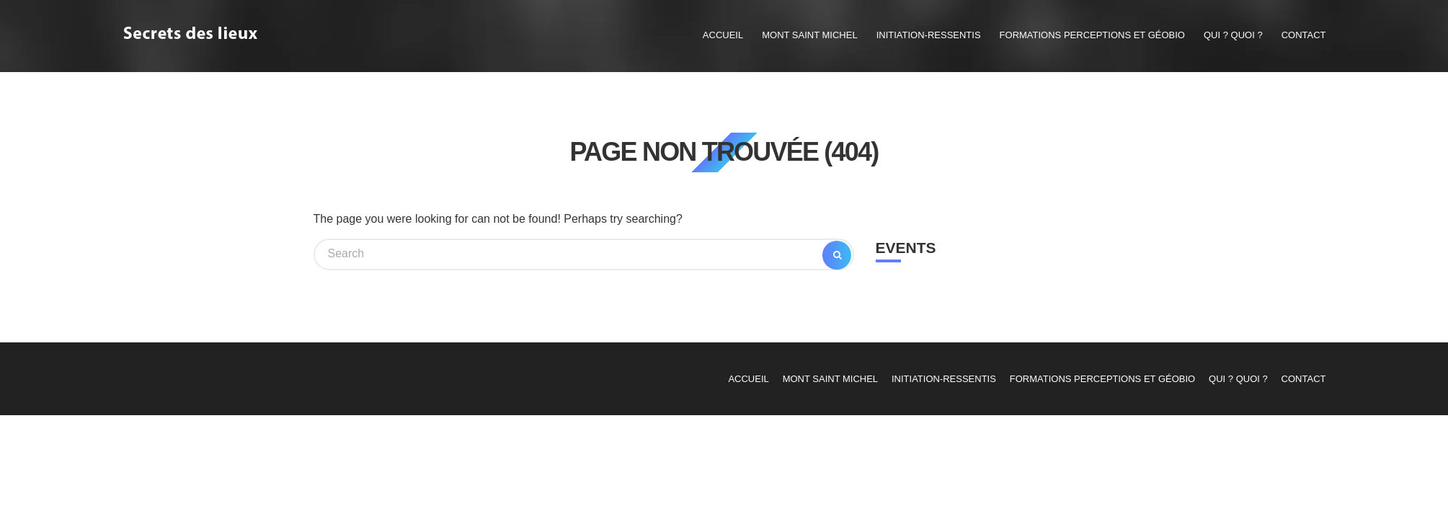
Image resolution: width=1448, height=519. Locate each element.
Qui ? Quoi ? (1233, 35)
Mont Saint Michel (809, 35)
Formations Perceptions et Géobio (1092, 35)
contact (1304, 35)
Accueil (723, 35)
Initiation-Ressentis (928, 35)
